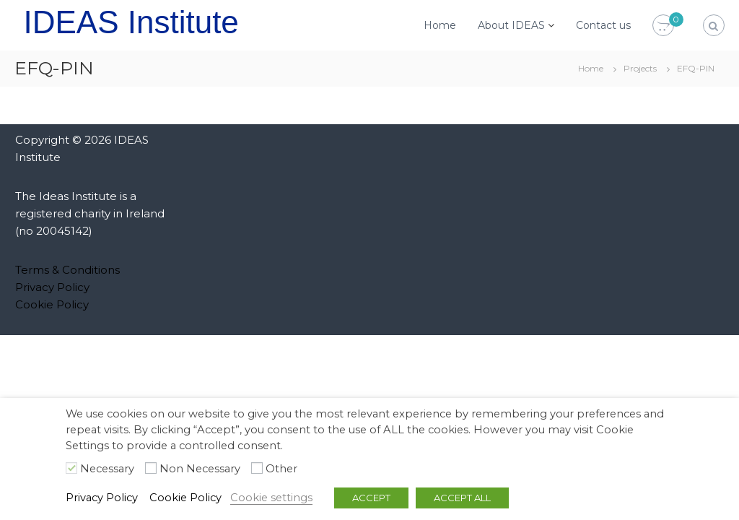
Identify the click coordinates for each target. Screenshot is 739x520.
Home (440, 25)
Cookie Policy (52, 304)
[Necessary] (71, 468)
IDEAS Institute (130, 22)
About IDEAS (511, 25)
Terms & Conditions (67, 270)
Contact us (603, 25)
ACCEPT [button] (371, 497)
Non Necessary (199, 468)
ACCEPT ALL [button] (462, 497)
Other (281, 468)
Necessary (107, 468)
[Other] (257, 468)
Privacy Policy (52, 287)
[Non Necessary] (151, 468)
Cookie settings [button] (271, 497)
